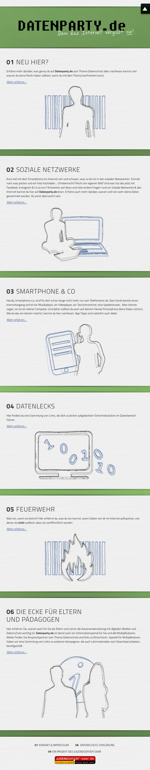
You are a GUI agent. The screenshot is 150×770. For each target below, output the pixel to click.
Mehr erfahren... (16, 82)
